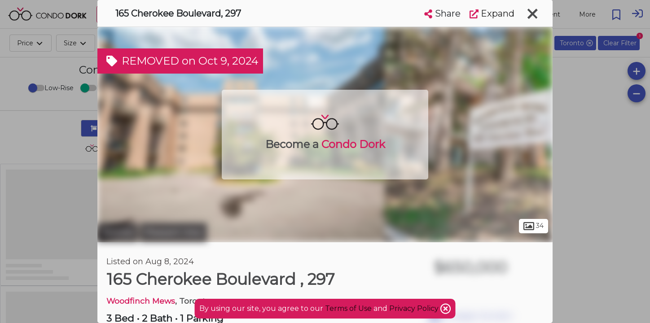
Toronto (117, 232)
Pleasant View (173, 232)
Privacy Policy (414, 308)
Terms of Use (348, 308)
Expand (492, 13)
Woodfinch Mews (140, 301)
